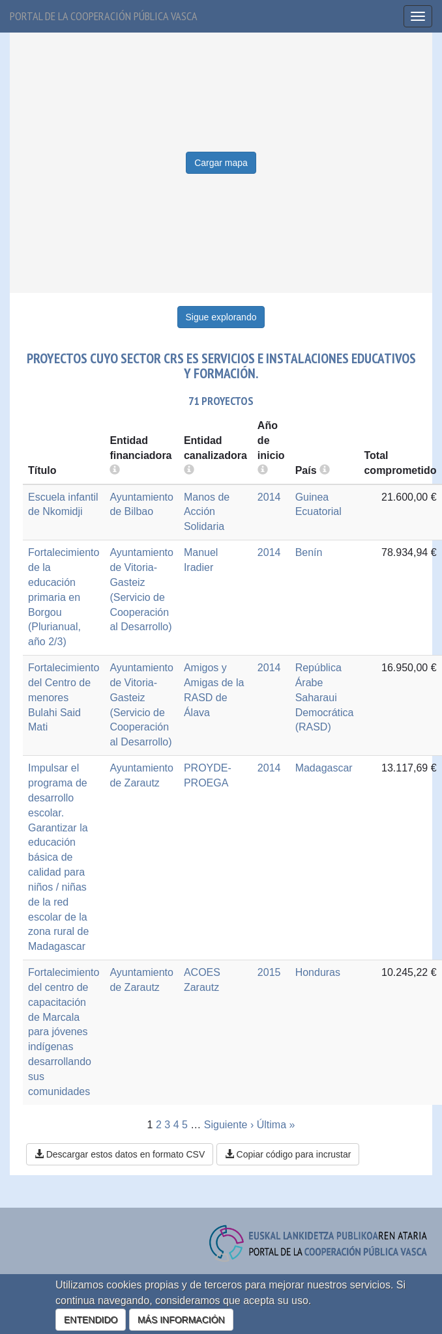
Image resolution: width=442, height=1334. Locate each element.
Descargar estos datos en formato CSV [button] (120, 1154)
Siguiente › (229, 1124)
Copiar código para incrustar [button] (288, 1154)
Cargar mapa (221, 163)
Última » (276, 1124)
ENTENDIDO (90, 1319)
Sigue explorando (221, 317)
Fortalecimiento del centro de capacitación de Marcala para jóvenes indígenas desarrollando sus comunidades (63, 1032)
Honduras (317, 972)
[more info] (263, 470)
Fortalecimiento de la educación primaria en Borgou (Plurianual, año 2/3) (63, 597)
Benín (309, 552)
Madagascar (324, 767)
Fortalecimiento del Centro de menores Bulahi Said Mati (63, 697)
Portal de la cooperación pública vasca (104, 15)
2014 (269, 497)
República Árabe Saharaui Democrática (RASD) (324, 697)
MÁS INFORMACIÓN (181, 1319)
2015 (269, 972)
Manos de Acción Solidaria (206, 512)
